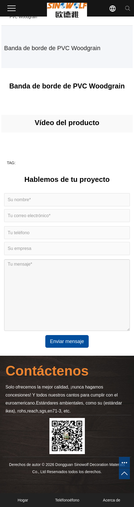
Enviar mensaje (67, 341)
